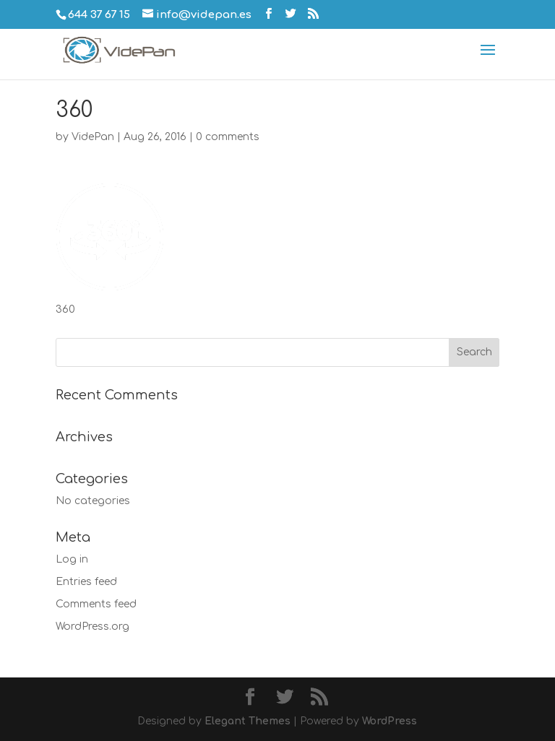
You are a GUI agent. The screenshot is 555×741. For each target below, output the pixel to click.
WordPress (389, 721)
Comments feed (96, 604)
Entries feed (86, 581)
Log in (72, 559)
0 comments (227, 136)
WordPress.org (92, 626)
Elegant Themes (248, 721)
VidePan (93, 136)
